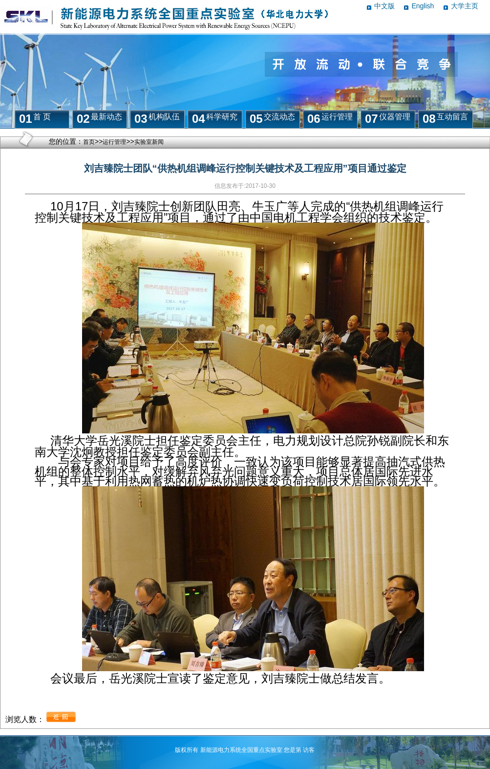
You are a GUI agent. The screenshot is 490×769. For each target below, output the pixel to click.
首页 (89, 141)
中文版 (384, 6)
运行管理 (114, 141)
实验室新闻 (149, 141)
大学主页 (464, 6)
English (422, 6)
